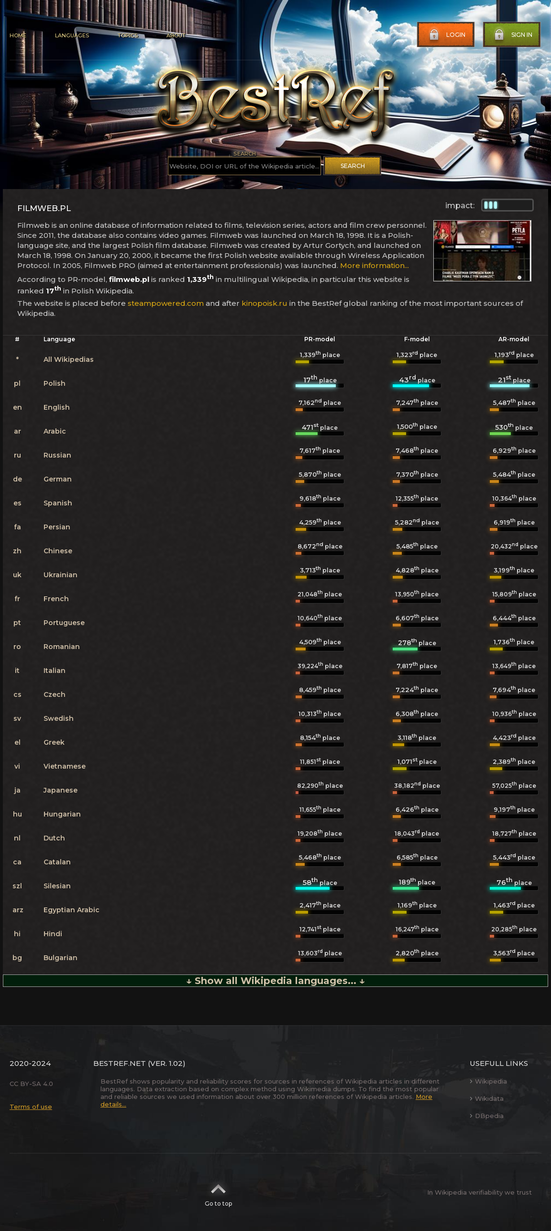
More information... (374, 265)
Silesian (57, 886)
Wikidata (487, 1098)
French (56, 598)
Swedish (59, 718)
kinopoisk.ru (264, 303)
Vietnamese (65, 766)
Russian (57, 455)
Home (18, 35)
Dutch (54, 838)
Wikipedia (488, 1081)
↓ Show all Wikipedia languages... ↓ (275, 980)
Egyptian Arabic (71, 910)
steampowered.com (166, 303)
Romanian (62, 646)
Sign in (512, 34)
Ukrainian (60, 575)
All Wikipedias (69, 359)
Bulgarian (60, 957)
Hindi (53, 933)
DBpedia (487, 1115)
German (58, 479)
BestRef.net (119, 1063)
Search (353, 165)
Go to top (218, 1192)
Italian (55, 670)
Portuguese (64, 622)
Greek (54, 742)
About (176, 35)
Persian (57, 527)
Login (446, 34)
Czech (55, 694)
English (57, 407)
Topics (128, 35)
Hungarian (62, 814)
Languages (72, 35)
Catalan (57, 862)
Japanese (60, 790)
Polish (55, 383)
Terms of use (31, 1106)
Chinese (58, 551)
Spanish (58, 503)
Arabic (55, 431)
